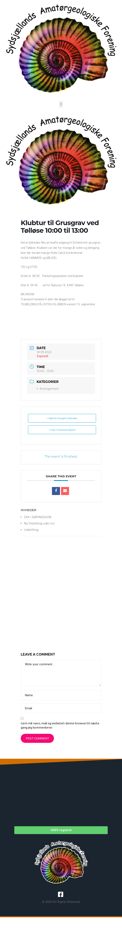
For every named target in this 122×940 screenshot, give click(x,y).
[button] (61, 104)
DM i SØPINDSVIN (37, 517)
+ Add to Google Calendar (62, 418)
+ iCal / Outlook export (62, 429)
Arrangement (48, 389)
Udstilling (31, 530)
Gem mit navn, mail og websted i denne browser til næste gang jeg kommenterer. (60, 725)
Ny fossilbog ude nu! (39, 523)
